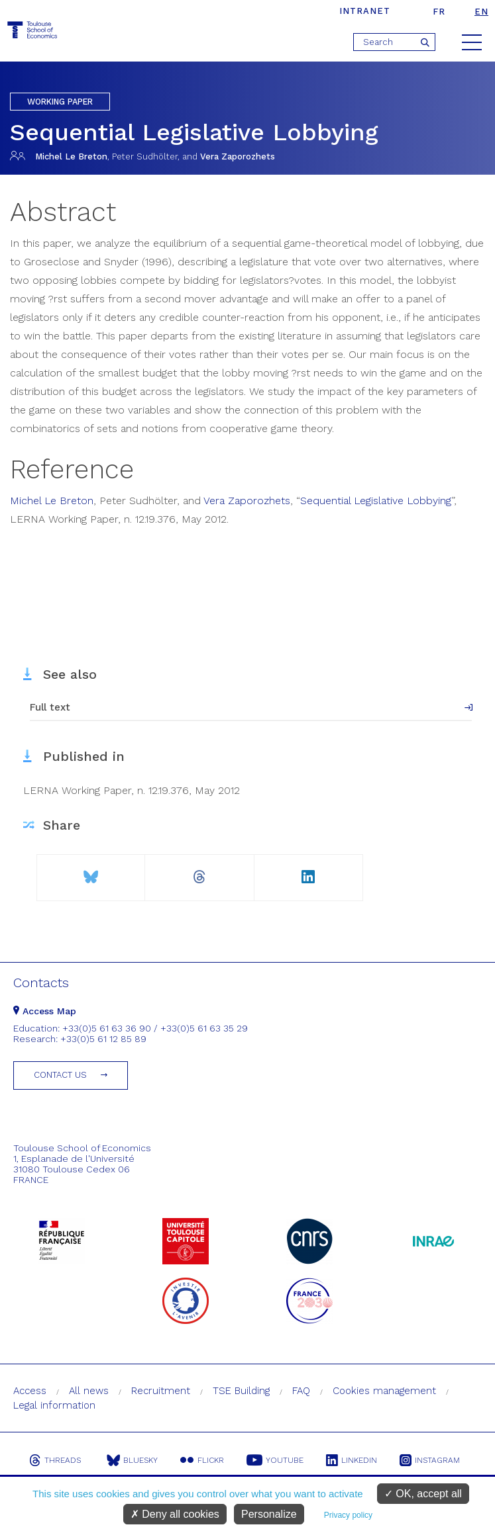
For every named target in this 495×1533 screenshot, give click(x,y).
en (481, 12)
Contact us (60, 1075)
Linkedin (351, 1460)
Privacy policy (348, 1515)
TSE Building (241, 1391)
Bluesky (132, 1460)
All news (89, 1391)
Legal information (54, 1405)
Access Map (44, 1011)
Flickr (202, 1460)
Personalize (269, 1514)
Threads (55, 1460)
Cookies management (384, 1391)
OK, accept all (423, 1493)
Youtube (275, 1460)
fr (439, 12)
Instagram (430, 1460)
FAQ (301, 1391)
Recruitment (160, 1391)
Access (29, 1391)
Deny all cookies (175, 1514)
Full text (50, 707)
